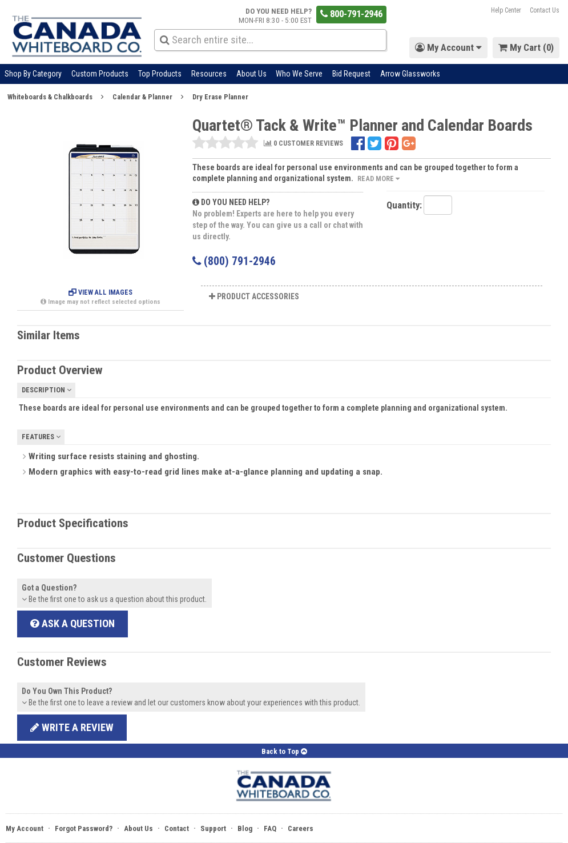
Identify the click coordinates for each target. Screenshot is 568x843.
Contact (176, 828)
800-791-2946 (351, 13)
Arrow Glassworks (410, 73)
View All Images (100, 292)
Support (213, 828)
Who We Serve (299, 73)
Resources (209, 73)
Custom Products (99, 73)
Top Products (160, 73)
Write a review (72, 727)
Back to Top (284, 751)
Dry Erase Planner (220, 97)
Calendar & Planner (142, 97)
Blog (244, 828)
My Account (24, 828)
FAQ (270, 828)
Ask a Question (72, 623)
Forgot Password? (83, 828)
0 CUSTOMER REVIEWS (303, 143)
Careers (300, 828)
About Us (251, 73)
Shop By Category (33, 73)
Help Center (506, 10)
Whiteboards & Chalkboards (49, 97)
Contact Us (544, 10)
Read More (378, 178)
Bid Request (351, 73)
